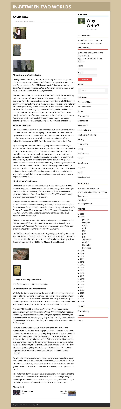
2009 (82, 253)
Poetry (80, 158)
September (87, 239)
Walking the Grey (85, 203)
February (86, 222)
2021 (82, 287)
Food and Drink (84, 130)
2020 (82, 284)
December (86, 248)
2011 (82, 259)
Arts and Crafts (30, 21)
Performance (83, 153)
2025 (82, 298)
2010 (82, 256)
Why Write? (93, 23)
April (84, 228)
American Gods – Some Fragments (92, 192)
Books (80, 111)
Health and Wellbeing (87, 135)
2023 (82, 293)
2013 (82, 265)
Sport (80, 172)
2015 (82, 270)
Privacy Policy (83, 55)
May (84, 231)
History (81, 139)
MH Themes (38, 405)
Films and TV (83, 125)
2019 (82, 281)
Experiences (83, 121)
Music (80, 149)
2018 (82, 279)
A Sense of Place (85, 102)
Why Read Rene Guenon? (88, 188)
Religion (81, 167)
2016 (82, 273)
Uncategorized (84, 177)
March (85, 225)
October (85, 242)
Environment (83, 116)
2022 (82, 290)
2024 (82, 296)
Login (80, 320)
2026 (82, 301)
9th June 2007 (19, 21)
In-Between (82, 15)
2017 (82, 276)
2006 (82, 214)
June (84, 233)
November (86, 245)
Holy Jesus (82, 200)
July (83, 236)
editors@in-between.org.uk (89, 43)
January (85, 219)
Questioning (83, 163)
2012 (82, 262)
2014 (82, 267)
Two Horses (83, 196)
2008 (82, 250)
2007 (83, 217)
